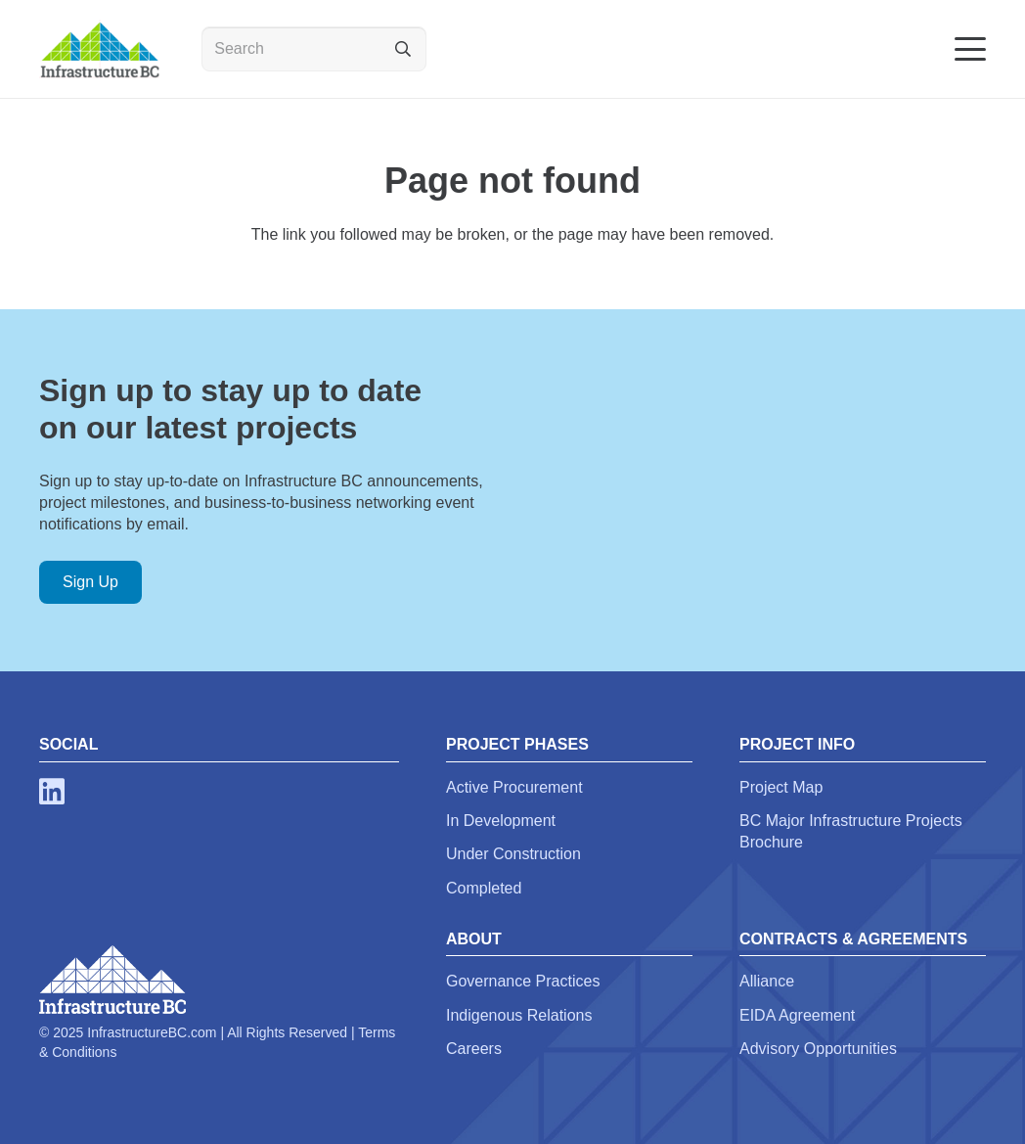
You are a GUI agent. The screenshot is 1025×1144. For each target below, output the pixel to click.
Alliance (766, 981)
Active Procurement (514, 787)
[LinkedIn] (52, 791)
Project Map (781, 787)
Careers (474, 1048)
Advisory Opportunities (818, 1048)
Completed (483, 888)
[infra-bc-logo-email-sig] (99, 49)
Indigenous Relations (519, 1015)
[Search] (313, 49)
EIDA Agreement (797, 1015)
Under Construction (513, 854)
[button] (970, 49)
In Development (501, 820)
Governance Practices (523, 981)
